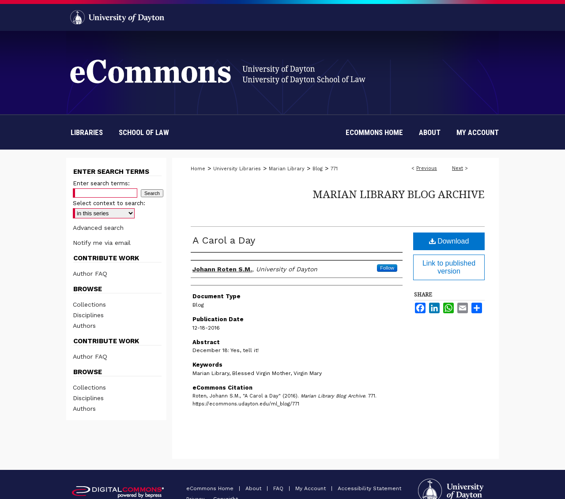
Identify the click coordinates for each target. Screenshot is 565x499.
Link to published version (448, 267)
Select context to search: (109, 203)
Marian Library (287, 169)
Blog (318, 169)
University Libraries (237, 169)
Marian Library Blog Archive (399, 194)
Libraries (87, 132)
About (254, 488)
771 (334, 169)
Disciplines (88, 315)
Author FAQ (90, 273)
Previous (426, 168)
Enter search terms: (101, 183)
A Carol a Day (223, 240)
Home (198, 169)
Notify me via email (102, 242)
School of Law (144, 132)
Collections (89, 304)
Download (449, 241)
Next (457, 168)
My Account (311, 488)
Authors (84, 325)
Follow (387, 267)
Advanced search (98, 227)
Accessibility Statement (369, 488)
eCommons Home (210, 488)
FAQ (279, 488)
